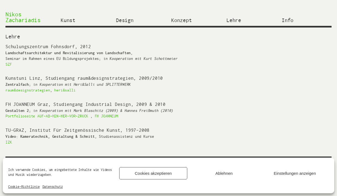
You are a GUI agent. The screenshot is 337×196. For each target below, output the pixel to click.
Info (287, 20)
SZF (8, 64)
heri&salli (64, 90)
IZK (8, 142)
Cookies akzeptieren (153, 173)
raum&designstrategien (27, 90)
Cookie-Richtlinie (24, 186)
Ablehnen (223, 173)
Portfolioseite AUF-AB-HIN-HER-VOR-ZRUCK (46, 116)
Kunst (68, 20)
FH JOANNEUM (106, 116)
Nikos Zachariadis (23, 17)
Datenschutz (52, 186)
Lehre (233, 20)
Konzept (181, 20)
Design (125, 20)
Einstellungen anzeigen (295, 173)
